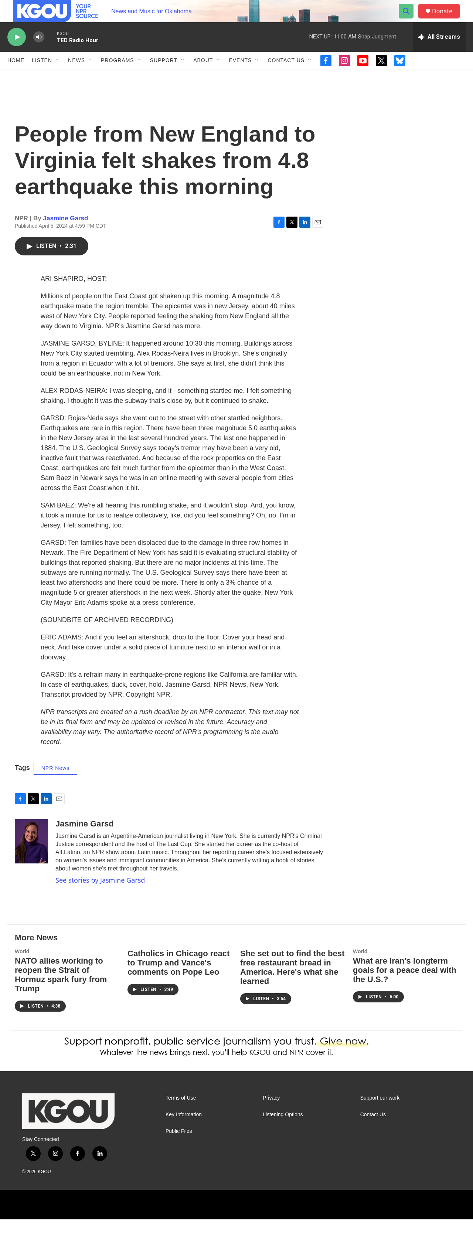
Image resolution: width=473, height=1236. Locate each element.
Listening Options (283, 1131)
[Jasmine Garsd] (31, 858)
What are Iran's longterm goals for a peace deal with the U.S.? (404, 987)
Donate (446, 19)
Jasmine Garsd (65, 234)
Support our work (380, 1114)
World (22, 968)
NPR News (55, 785)
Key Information (184, 1131)
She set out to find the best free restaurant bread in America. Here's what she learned (292, 983)
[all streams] (439, 53)
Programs (117, 77)
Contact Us (286, 77)
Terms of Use (181, 1114)
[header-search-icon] (409, 19)
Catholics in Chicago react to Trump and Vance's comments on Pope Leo (178, 979)
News (76, 77)
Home (15, 77)
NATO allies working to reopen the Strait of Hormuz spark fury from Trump (61, 991)
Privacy (271, 1114)
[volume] (39, 53)
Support (163, 77)
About (203, 77)
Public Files (179, 1148)
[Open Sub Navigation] (58, 77)
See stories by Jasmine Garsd (100, 896)
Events (240, 77)
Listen (42, 77)
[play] (17, 54)
